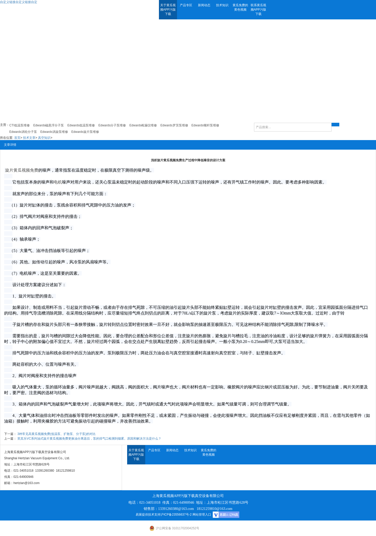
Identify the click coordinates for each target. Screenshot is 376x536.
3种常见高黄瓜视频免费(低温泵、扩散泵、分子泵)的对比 (56, 434)
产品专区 (186, 5)
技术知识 (222, 5)
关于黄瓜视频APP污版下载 (168, 9)
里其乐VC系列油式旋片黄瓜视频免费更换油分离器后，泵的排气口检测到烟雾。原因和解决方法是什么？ (89, 438)
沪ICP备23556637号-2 (175, 514)
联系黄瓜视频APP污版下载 (258, 9)
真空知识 (44, 138)
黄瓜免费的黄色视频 (240, 7)
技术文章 (29, 138)
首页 (17, 138)
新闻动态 (204, 5)
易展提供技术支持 (148, 514)
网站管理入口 (202, 514)
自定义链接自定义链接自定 (18, 2)
